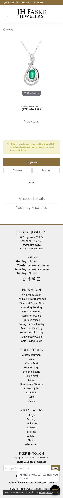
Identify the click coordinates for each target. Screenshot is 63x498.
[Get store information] (31, 248)
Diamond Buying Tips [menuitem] (31, 303)
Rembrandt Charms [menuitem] (31, 384)
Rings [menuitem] (31, 415)
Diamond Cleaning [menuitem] (31, 328)
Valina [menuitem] (31, 401)
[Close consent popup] (58, 493)
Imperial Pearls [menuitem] (31, 371)
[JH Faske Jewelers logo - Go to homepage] (31, 14)
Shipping (17, 170)
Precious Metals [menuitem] (31, 319)
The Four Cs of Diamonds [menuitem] (31, 299)
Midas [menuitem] (31, 380)
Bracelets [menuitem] (31, 427)
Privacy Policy (46, 492)
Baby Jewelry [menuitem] (31, 444)
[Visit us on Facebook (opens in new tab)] (29, 279)
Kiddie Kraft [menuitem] (31, 375)
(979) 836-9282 (31, 109)
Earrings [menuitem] (31, 419)
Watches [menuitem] (31, 436)
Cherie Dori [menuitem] (31, 363)
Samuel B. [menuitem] (31, 392)
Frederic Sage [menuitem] (31, 367)
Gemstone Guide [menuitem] (31, 315)
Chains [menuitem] (31, 440)
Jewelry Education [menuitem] (31, 294)
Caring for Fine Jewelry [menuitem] (31, 324)
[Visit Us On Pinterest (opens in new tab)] (33, 279)
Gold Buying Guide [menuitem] (31, 340)
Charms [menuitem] (31, 431)
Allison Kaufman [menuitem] (31, 354)
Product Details (31, 198)
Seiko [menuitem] (31, 396)
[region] (31, 69)
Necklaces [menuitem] (31, 423)
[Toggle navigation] (5, 16)
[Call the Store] (31, 244)
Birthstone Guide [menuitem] (31, 311)
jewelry (9, 29)
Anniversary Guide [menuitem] (31, 336)
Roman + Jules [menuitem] (31, 388)
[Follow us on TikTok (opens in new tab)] (24, 279)
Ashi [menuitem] (31, 359)
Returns (46, 170)
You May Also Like (31, 207)
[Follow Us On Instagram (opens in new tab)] (38, 279)
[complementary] (38, 479)
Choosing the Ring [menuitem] (31, 307)
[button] (25, 2)
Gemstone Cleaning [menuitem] (31, 332)
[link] (10, 2)
